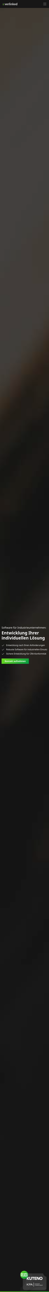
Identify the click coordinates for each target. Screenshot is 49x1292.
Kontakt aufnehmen (15, 661)
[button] (45, 4)
